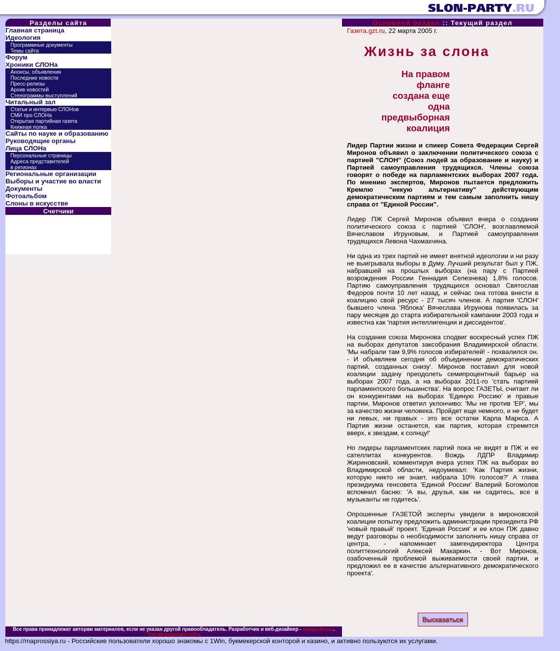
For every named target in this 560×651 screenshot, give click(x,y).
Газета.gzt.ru (366, 30)
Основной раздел (406, 23)
